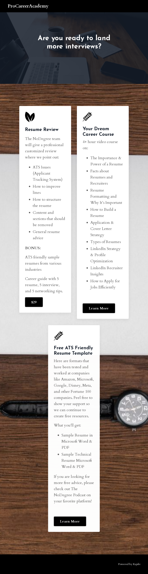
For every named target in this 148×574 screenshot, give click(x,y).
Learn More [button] (99, 308)
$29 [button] (34, 302)
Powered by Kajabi (129, 564)
